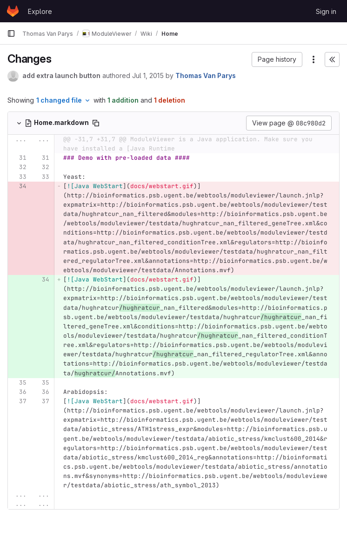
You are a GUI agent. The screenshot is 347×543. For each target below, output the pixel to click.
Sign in (326, 11)
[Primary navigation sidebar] (11, 33)
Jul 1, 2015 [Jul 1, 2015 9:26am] (148, 75)
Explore (40, 11)
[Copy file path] (95, 123)
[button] (277, 59)
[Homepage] (12, 11)
